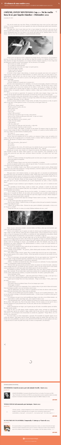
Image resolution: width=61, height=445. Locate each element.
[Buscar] (59, 4)
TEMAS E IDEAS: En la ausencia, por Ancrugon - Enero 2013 (22, 404)
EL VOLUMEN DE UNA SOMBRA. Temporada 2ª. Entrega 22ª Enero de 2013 (27, 420)
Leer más (54, 399)
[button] (56, 12)
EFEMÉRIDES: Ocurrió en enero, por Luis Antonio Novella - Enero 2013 (25, 388)
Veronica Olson (33, 441)
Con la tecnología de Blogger (30, 438)
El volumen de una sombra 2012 (17, 3)
